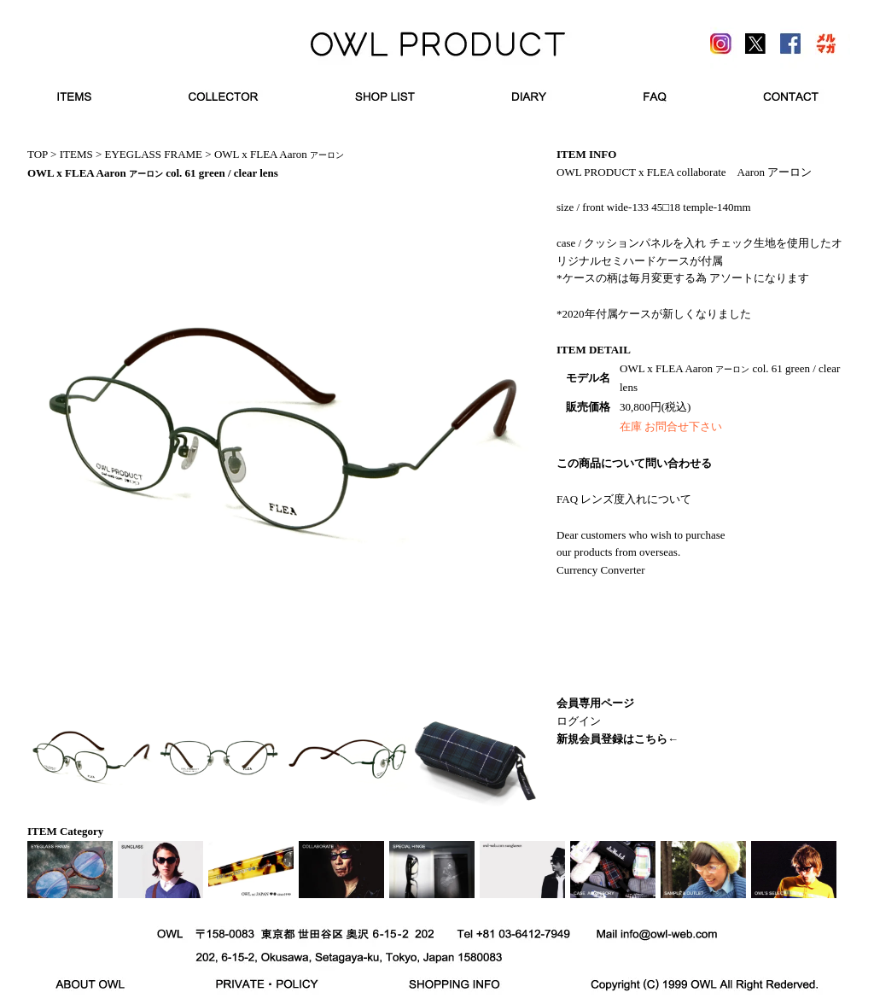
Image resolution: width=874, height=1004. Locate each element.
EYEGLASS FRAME (154, 154)
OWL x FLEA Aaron (279, 154)
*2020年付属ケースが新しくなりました (653, 313)
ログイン (578, 721)
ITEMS (76, 154)
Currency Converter (600, 569)
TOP (37, 154)
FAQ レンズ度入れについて (623, 499)
